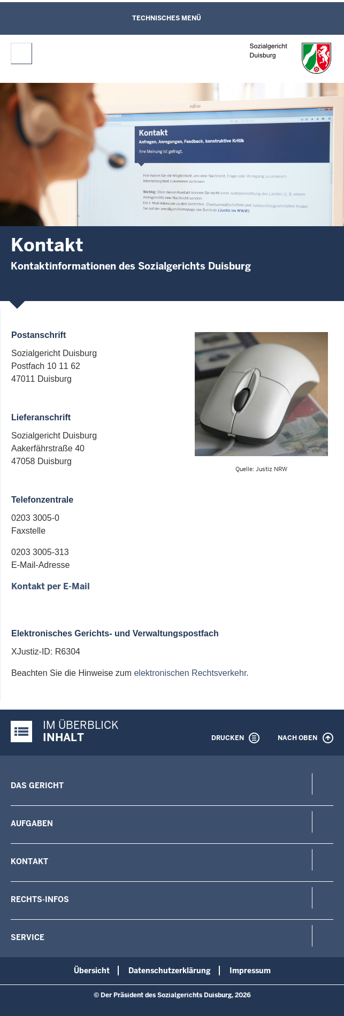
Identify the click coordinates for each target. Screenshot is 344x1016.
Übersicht (92, 970)
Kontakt (29, 861)
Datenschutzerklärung (169, 970)
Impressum (250, 970)
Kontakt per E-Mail (50, 586)
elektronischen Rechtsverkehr (190, 673)
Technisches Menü (166, 18)
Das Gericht (37, 785)
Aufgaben (32, 823)
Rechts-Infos (40, 899)
